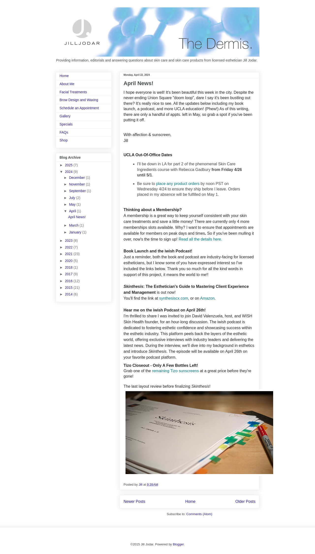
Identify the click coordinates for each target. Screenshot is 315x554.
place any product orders (177, 184)
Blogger (178, 544)
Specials (66, 124)
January (75, 232)
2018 (69, 267)
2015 (69, 288)
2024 (69, 172)
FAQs (64, 132)
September (78, 191)
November (77, 184)
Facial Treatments (73, 92)
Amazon (207, 298)
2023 (69, 241)
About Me (67, 84)
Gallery (65, 116)
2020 (69, 261)
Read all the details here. (201, 239)
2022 (69, 247)
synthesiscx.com (173, 298)
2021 (69, 254)
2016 (69, 281)
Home (190, 501)
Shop (64, 140)
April (73, 211)
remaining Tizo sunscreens (175, 371)
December (77, 178)
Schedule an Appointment (79, 108)
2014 (69, 294)
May (72, 204)
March (74, 225)
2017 (69, 274)
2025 (69, 165)
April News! (138, 83)
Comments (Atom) (199, 514)
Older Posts (245, 501)
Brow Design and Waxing (79, 100)
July (72, 198)
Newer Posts (134, 501)
